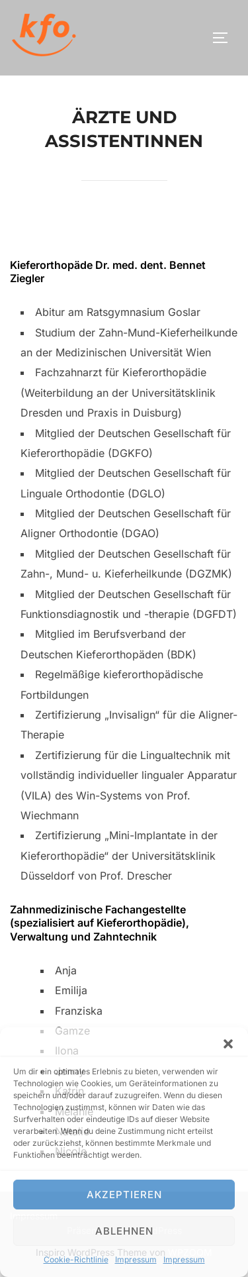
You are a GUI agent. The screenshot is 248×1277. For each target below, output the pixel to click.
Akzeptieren (124, 1194)
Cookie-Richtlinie (76, 1259)
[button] (228, 1043)
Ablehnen (124, 1231)
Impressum (136, 1259)
